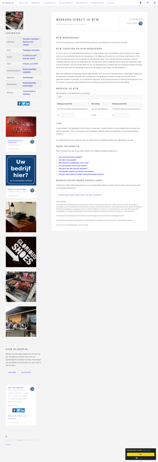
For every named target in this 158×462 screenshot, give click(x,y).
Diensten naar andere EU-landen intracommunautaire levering (81, 174)
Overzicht (26, 39)
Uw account (140, 3)
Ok (141, 454)
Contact (111, 3)
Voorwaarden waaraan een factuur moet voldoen (76, 171)
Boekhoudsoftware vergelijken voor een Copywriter (80, 195)
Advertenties (49, 3)
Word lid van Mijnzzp (17, 189)
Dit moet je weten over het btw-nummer (73, 166)
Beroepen (36, 3)
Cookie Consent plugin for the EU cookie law (141, 458)
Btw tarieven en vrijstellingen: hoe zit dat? (74, 163)
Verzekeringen (28, 77)
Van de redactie (66, 3)
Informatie (34, 39)
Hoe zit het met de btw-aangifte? (70, 157)
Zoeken (147, 3)
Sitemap (8, 444)
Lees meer (12, 372)
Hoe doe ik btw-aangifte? (68, 160)
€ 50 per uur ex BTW (30, 64)
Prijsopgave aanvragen (31, 50)
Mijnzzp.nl (8, 3)
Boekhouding (82, 3)
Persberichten (97, 3)
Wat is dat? (147, 450)
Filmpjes (26, 45)
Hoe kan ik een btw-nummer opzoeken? (73, 168)
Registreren (26, 372)
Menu (154, 3)
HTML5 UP (20, 440)
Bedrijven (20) (28, 42)
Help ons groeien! (16, 388)
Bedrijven (23, 3)
